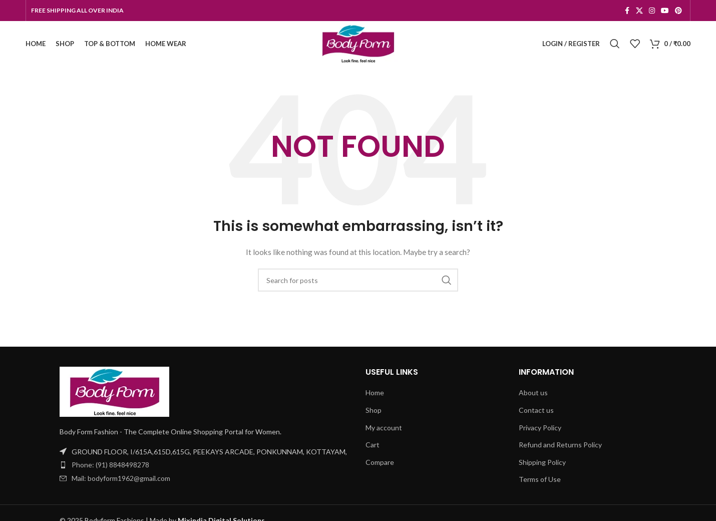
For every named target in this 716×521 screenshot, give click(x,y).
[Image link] (114, 391)
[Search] (615, 44)
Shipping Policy (542, 462)
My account (384, 427)
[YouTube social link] (665, 11)
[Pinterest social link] (678, 11)
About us (533, 392)
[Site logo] (358, 43)
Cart (373, 444)
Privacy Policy (540, 427)
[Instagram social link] (652, 11)
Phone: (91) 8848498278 (110, 464)
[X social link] (639, 11)
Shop (374, 410)
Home (375, 392)
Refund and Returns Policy (560, 444)
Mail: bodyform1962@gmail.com (121, 478)
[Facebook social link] (627, 11)
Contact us (536, 410)
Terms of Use (540, 479)
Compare (380, 462)
